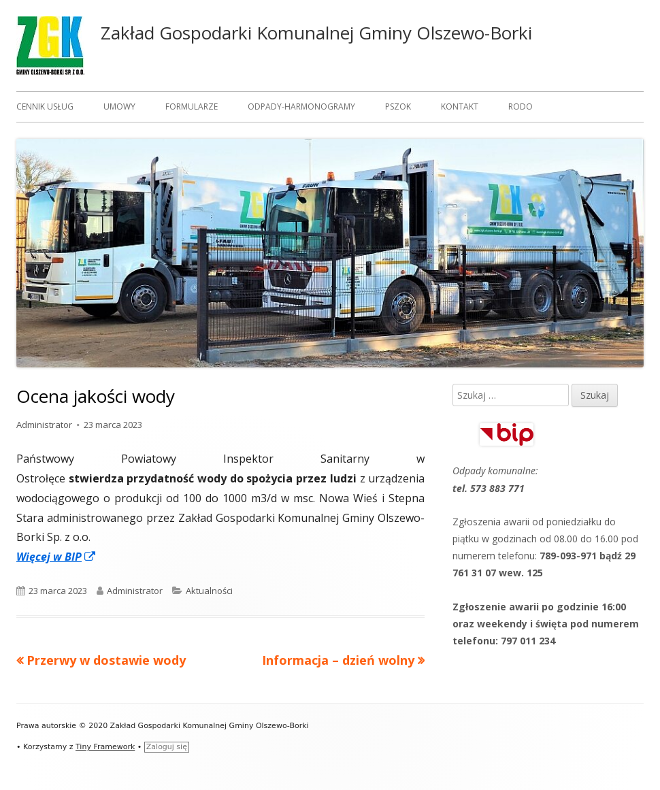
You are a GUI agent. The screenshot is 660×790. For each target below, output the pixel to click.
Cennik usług (44, 106)
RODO (520, 106)
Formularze (191, 106)
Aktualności (209, 591)
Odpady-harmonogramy (301, 106)
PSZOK (398, 106)
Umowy (119, 106)
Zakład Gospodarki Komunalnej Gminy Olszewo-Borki (316, 32)
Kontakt (459, 106)
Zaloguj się (166, 746)
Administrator (44, 424)
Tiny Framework (105, 746)
